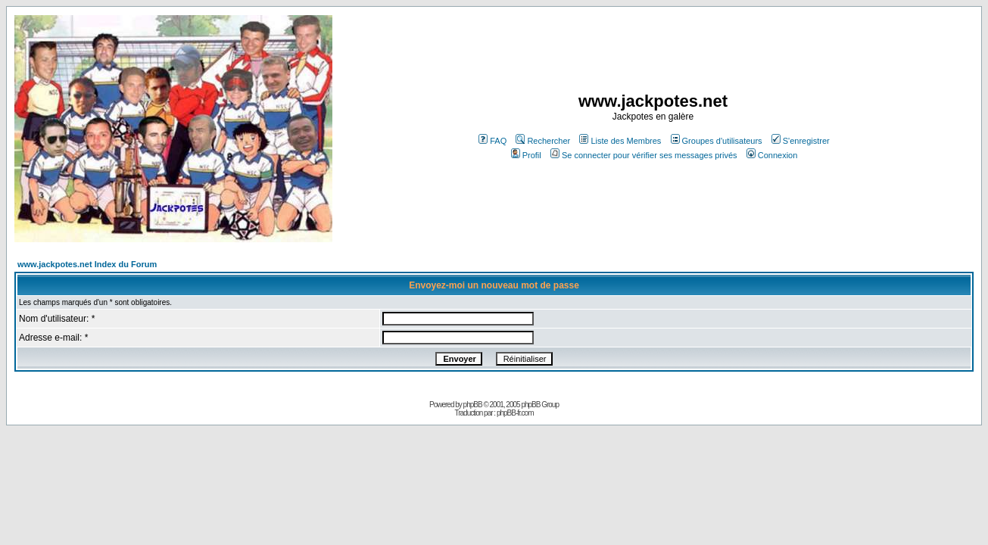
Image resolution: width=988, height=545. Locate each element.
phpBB (472, 404)
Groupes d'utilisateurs (716, 140)
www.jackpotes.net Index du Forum (87, 264)
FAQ (492, 140)
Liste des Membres (620, 140)
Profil (526, 155)
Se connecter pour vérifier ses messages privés (643, 155)
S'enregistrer (800, 140)
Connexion (772, 155)
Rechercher (543, 140)
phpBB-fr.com (515, 413)
